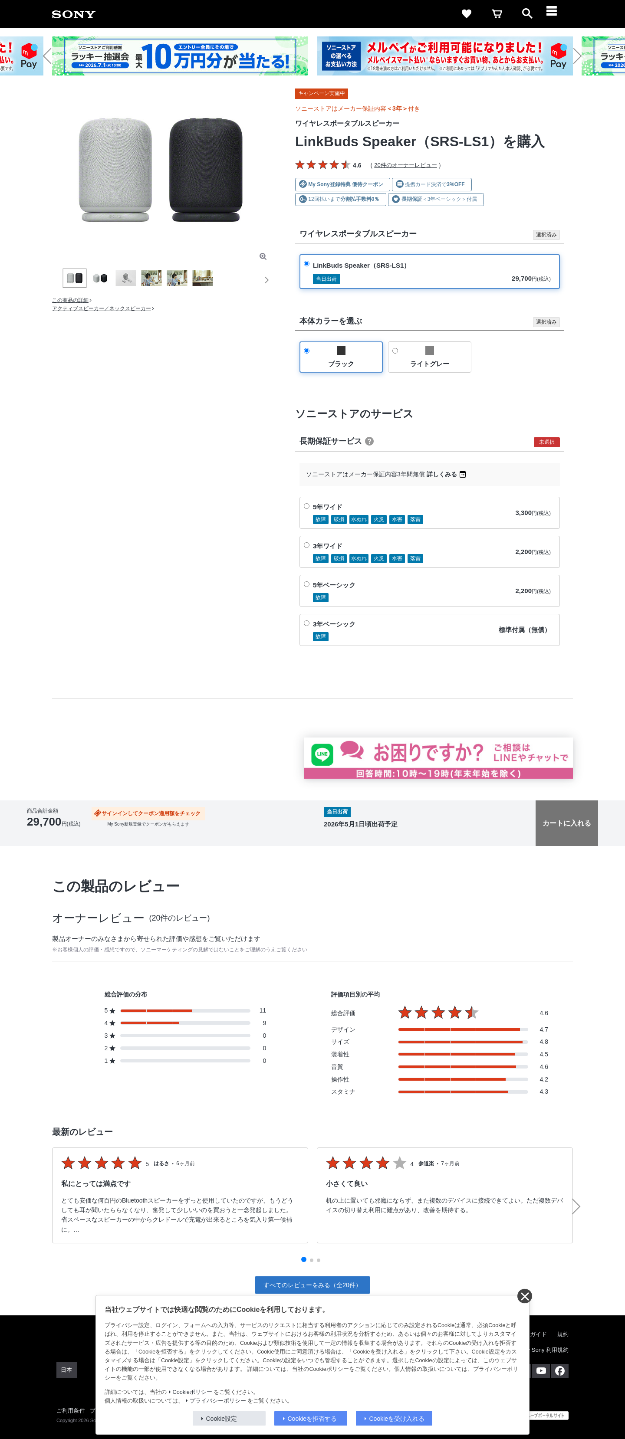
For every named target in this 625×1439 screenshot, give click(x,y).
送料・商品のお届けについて (117, 835)
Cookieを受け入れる (397, 1418)
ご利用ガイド (530, 1334)
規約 (563, 1334)
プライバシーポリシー (218, 1401)
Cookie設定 (221, 1418)
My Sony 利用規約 (546, 1350)
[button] (51, 56)
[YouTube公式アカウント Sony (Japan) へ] (541, 1371)
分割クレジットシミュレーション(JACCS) (203, 835)
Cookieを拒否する (312, 1418)
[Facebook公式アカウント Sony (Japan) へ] (560, 1371)
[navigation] (558, 14)
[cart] (497, 14)
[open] (527, 14)
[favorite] (466, 14)
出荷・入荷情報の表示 (51, 835)
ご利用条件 (70, 1410)
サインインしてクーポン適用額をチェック (151, 813)
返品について (274, 835)
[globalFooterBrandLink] (536, 1415)
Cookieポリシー (192, 1392)
